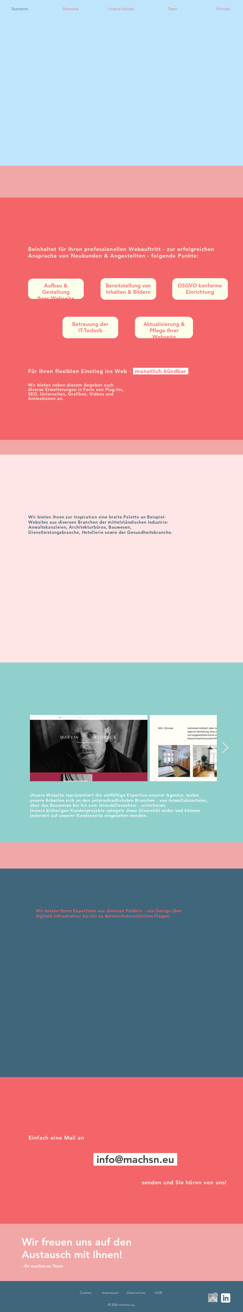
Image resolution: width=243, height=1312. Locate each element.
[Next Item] (225, 748)
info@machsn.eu (135, 1159)
